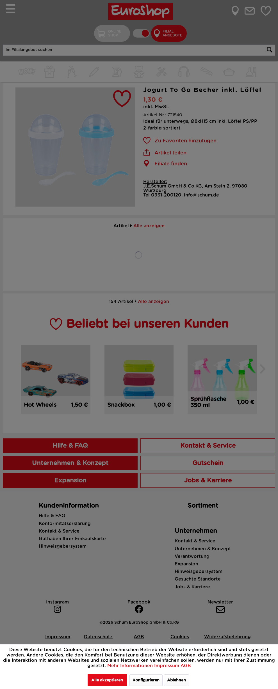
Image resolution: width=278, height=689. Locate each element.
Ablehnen (176, 680)
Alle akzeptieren (107, 680)
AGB (186, 665)
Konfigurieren (146, 680)
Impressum (167, 665)
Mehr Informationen (130, 665)
